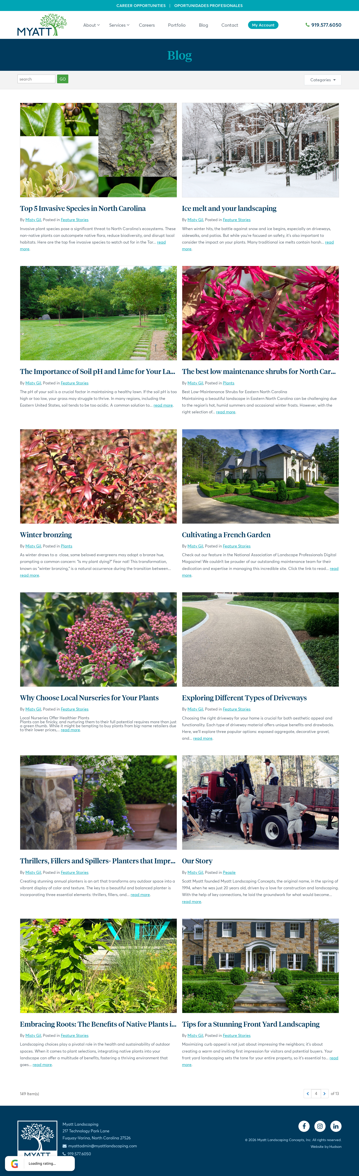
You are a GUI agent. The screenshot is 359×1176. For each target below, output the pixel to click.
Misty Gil (33, 219)
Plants (228, 382)
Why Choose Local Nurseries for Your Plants (89, 697)
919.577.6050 (324, 24)
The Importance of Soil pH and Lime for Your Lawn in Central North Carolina (140, 371)
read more (163, 405)
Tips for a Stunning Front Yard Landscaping (251, 1023)
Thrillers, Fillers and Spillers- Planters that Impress (100, 860)
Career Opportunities (141, 5)
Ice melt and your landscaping (229, 208)
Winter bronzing (46, 534)
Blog (179, 54)
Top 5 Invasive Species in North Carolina (83, 208)
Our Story (197, 860)
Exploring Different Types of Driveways (244, 697)
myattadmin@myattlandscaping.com (102, 1145)
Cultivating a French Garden (226, 534)
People (229, 872)
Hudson (335, 1146)
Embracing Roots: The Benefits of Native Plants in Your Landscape (124, 1023)
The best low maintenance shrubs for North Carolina (264, 371)
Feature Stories (75, 219)
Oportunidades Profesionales (208, 5)
